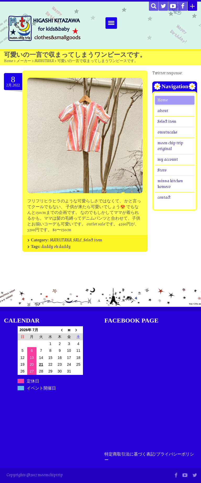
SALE (77, 240)
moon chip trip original (170, 146)
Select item (92, 240)
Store (162, 170)
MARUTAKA (44, 61)
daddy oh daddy (56, 246)
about (163, 111)
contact (164, 197)
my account (168, 159)
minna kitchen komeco (170, 184)
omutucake (167, 132)
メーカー (23, 61)
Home (8, 61)
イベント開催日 (41, 388)
